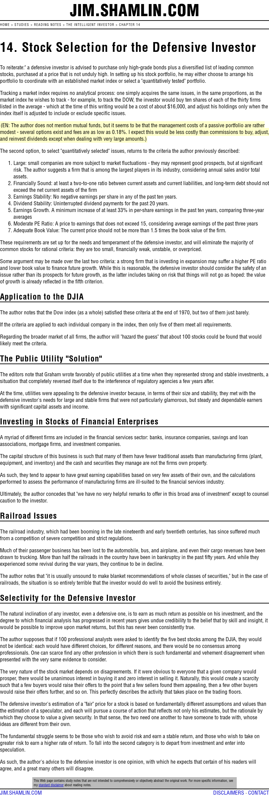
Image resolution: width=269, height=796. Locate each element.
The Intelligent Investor (90, 25)
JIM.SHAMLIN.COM (21, 792)
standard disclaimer (51, 785)
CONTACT (258, 792)
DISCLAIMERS (228, 792)
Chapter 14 (129, 25)
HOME (5, 25)
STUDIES (21, 25)
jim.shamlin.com (134, 10)
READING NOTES (48, 25)
